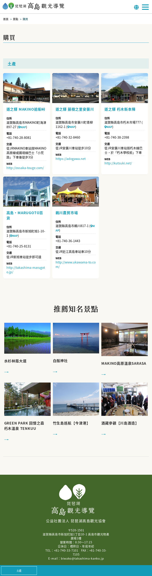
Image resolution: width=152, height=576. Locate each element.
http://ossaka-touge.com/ (25, 167)
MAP (22, 127)
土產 (19, 570)
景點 (15, 19)
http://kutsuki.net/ (118, 163)
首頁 (5, 19)
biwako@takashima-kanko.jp (82, 558)
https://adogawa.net (71, 158)
